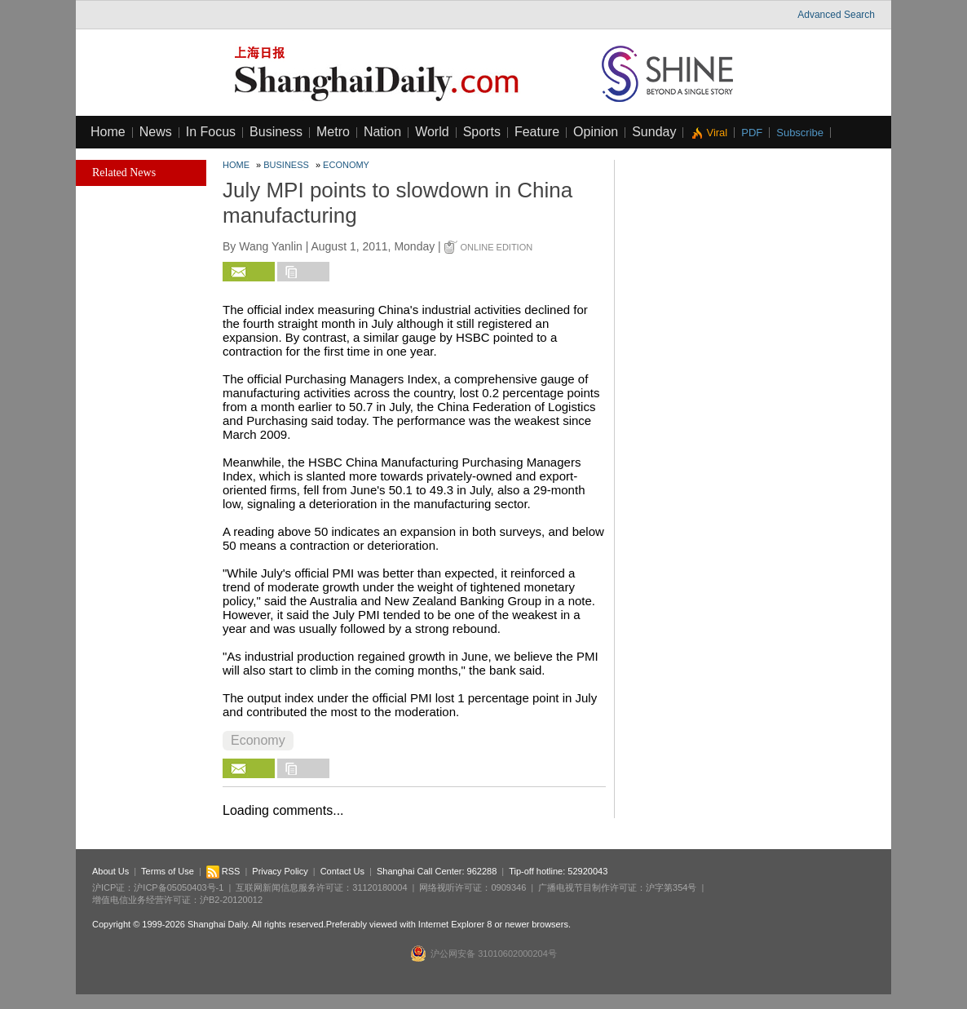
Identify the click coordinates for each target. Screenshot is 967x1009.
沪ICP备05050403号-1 (178, 887)
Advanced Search (836, 14)
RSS (223, 871)
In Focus (211, 132)
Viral (716, 132)
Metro (333, 132)
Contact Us (342, 871)
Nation (382, 132)
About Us (110, 871)
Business (275, 132)
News (155, 132)
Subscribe (799, 132)
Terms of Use (167, 871)
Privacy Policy (279, 871)
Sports (482, 132)
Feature (536, 132)
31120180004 (379, 887)
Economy (346, 165)
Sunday (654, 132)
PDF (751, 132)
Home (108, 132)
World (432, 132)
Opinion (595, 132)
